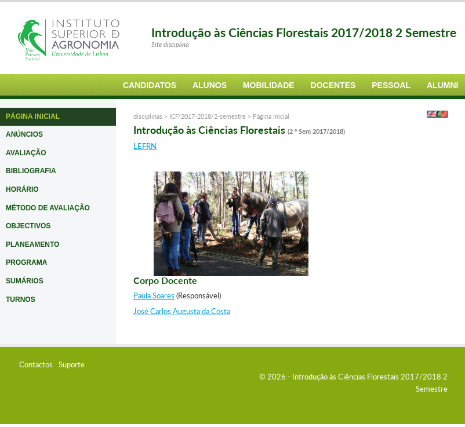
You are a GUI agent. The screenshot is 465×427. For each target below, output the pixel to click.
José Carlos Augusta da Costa (181, 311)
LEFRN (145, 146)
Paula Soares (154, 295)
